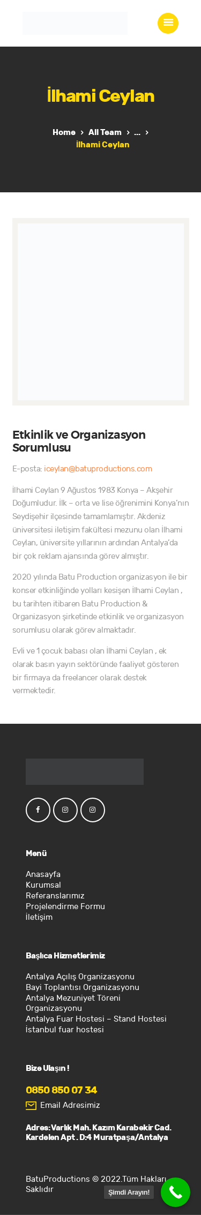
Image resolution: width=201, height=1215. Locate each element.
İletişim (39, 917)
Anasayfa (43, 874)
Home (64, 132)
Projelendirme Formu (65, 906)
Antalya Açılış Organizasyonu (80, 976)
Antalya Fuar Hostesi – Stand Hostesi (96, 1019)
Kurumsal (43, 885)
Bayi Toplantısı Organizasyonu (82, 987)
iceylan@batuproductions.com (98, 469)
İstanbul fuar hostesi (65, 1029)
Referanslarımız (55, 896)
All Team (105, 132)
